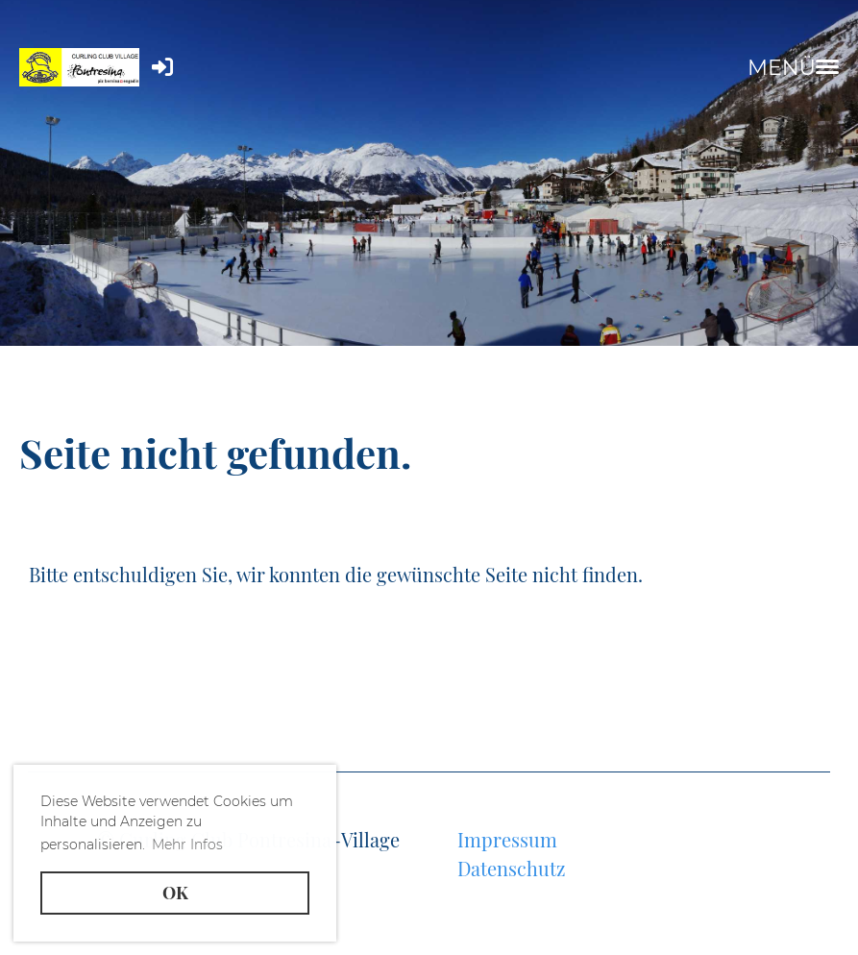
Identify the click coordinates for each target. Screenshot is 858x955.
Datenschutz (511, 868)
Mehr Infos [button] (187, 844)
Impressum (507, 839)
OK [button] (175, 892)
